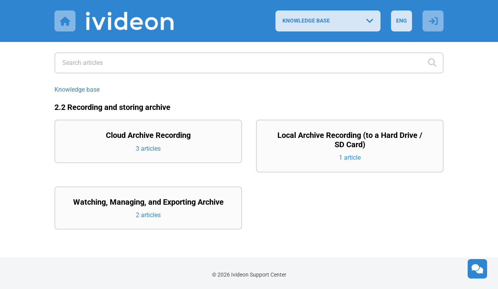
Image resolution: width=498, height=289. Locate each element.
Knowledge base (77, 89)
